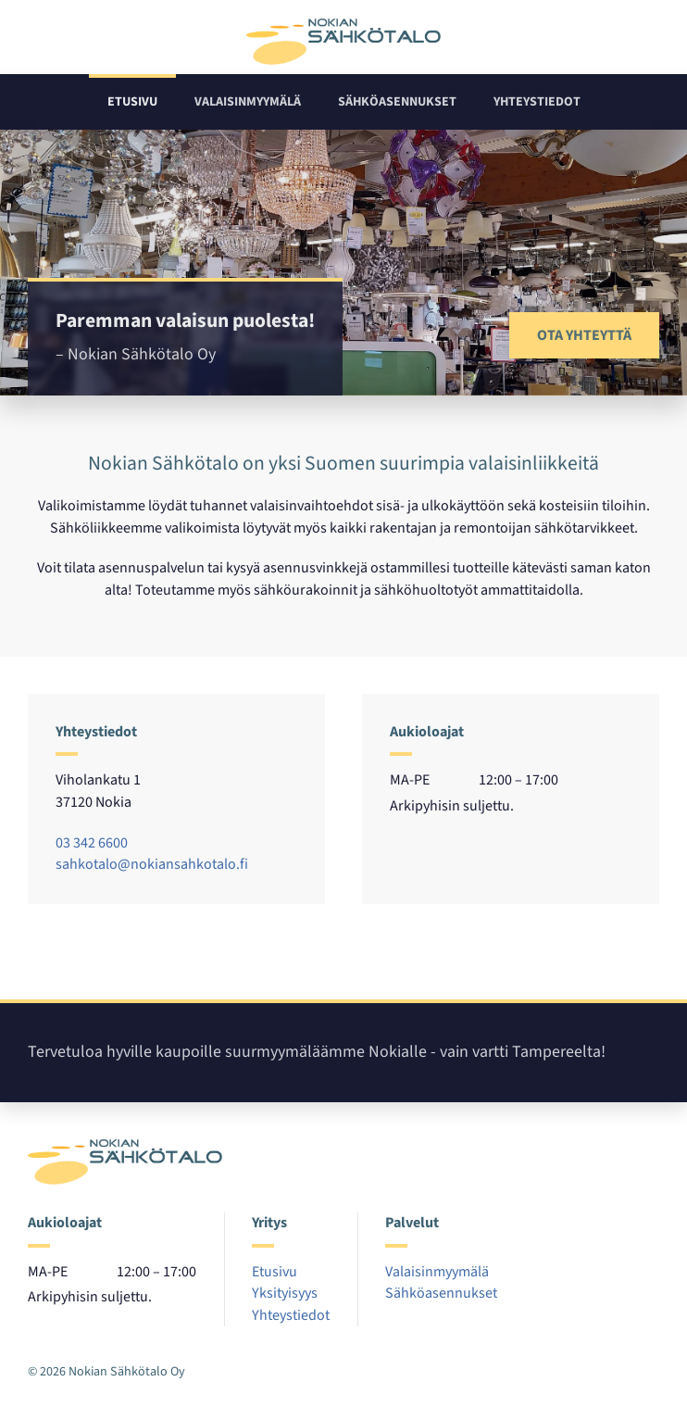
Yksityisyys (285, 1293)
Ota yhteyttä (584, 335)
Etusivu (132, 102)
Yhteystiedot (537, 102)
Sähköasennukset (397, 102)
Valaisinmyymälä (247, 102)
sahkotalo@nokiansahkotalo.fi (152, 864)
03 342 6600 (92, 843)
